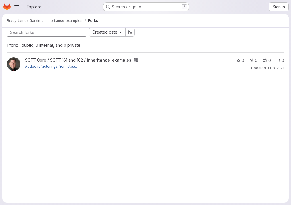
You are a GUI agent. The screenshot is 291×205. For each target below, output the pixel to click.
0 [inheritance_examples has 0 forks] (253, 60)
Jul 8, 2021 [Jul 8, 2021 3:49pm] (275, 68)
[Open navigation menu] (16, 6)
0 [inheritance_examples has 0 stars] (240, 60)
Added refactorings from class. (51, 66)
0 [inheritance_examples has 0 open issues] (280, 60)
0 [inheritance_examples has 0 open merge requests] (267, 60)
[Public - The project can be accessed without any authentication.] (136, 60)
